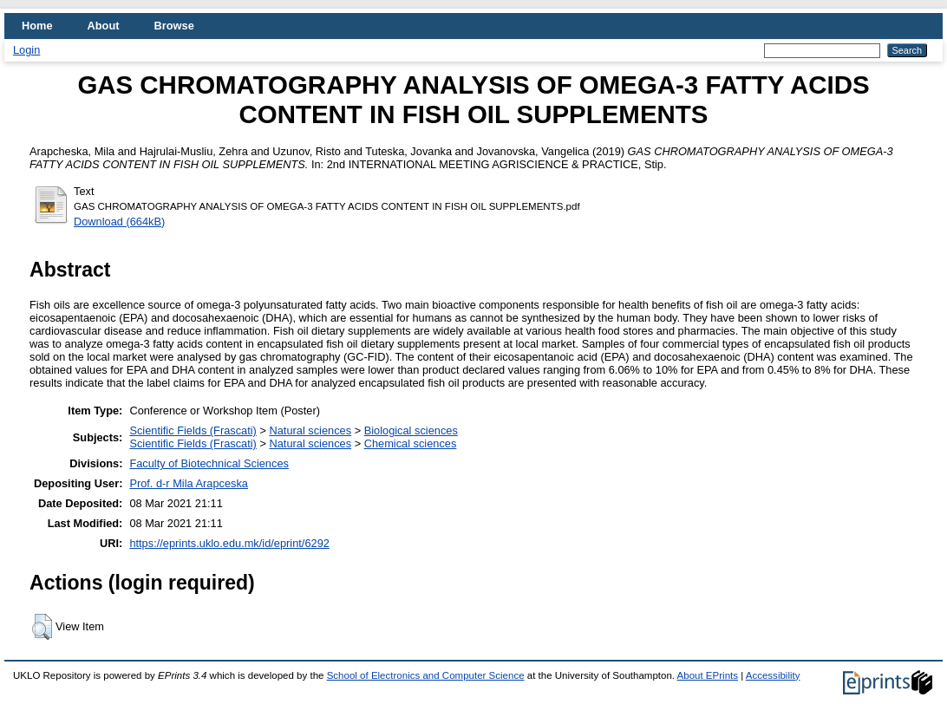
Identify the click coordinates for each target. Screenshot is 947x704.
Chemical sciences (410, 443)
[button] (42, 627)
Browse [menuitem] (174, 25)
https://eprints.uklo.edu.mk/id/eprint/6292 (229, 543)
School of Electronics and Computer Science (426, 675)
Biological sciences (411, 430)
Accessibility (773, 675)
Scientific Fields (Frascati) (192, 430)
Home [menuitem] (37, 25)
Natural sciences (310, 430)
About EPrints (707, 675)
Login (26, 49)
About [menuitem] (104, 25)
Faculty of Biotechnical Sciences (209, 463)
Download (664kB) (119, 221)
